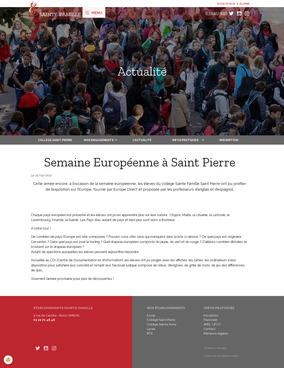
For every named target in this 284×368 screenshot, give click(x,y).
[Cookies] (8, 359)
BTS (149, 333)
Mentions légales (216, 333)
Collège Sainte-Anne (161, 324)
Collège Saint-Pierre (55, 140)
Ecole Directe (226, 3)
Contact (210, 329)
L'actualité (142, 140)
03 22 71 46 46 (44, 320)
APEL (207, 324)
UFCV (216, 324)
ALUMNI (244, 3)
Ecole (151, 315)
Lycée (151, 329)
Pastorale (210, 320)
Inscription (229, 140)
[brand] (54, 13)
